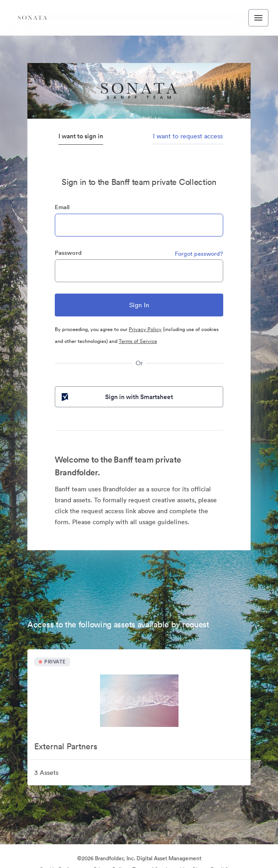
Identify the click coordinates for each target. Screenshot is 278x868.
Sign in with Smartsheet (116, 396)
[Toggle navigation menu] (258, 17)
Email (62, 207)
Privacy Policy (145, 329)
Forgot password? (199, 254)
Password (68, 253)
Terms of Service (138, 341)
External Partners (65, 746)
